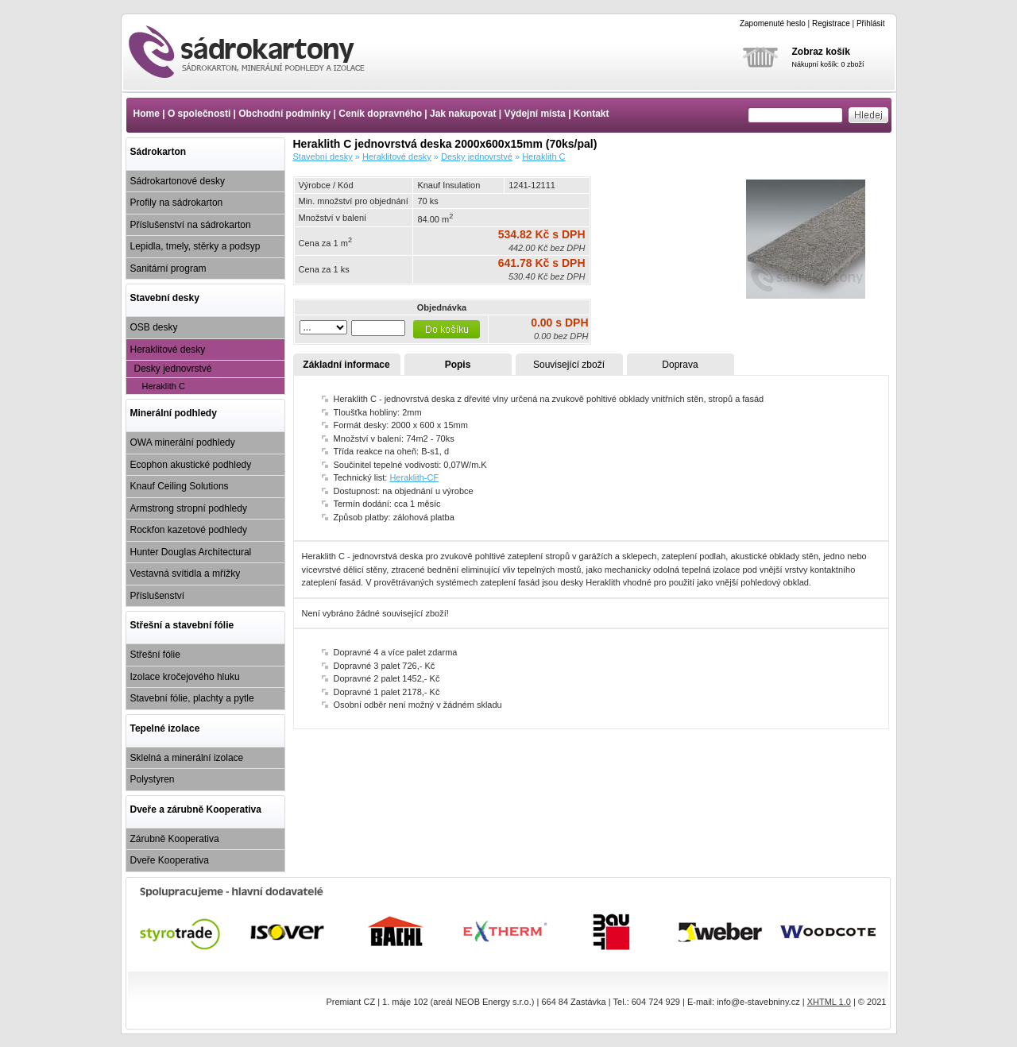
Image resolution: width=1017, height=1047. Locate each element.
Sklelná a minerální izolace (187, 757)
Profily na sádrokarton (176, 202)
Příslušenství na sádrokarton (190, 224)
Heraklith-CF (414, 477)
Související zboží (569, 364)
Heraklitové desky (168, 349)
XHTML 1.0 (829, 1001)
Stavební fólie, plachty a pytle (192, 698)
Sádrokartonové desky (177, 181)
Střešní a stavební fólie (182, 625)
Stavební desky (164, 297)
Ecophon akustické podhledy (191, 464)
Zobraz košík (821, 51)
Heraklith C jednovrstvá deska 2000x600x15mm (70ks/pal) (260, 51)
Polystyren (152, 779)
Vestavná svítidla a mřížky (185, 573)
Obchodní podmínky (284, 113)
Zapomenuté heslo (773, 23)
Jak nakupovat (463, 113)
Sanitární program (168, 268)
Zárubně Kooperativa (174, 838)
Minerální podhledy (173, 413)
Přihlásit (871, 23)
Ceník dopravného (380, 113)
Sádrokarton (158, 151)
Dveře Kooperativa (169, 860)
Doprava (680, 364)
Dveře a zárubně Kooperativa (195, 809)
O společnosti (199, 113)
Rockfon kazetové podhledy (188, 529)
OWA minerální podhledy (182, 442)
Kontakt (591, 113)
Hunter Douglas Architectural (191, 552)
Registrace (831, 23)
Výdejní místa (534, 113)
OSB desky (154, 327)
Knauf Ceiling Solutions (179, 486)
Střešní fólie (155, 654)
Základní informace (346, 364)
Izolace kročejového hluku (185, 676)
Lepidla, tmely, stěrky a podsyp (195, 246)
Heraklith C (163, 386)
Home (146, 113)
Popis (458, 364)
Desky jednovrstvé (173, 368)
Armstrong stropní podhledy (188, 508)
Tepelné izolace (165, 728)
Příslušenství (157, 595)
